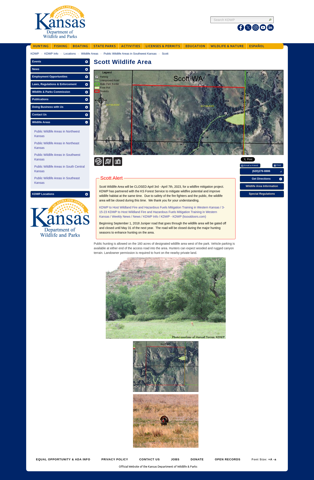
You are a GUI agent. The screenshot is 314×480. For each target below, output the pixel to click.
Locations (70, 53)
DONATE (197, 459)
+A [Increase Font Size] (270, 459)
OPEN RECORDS (227, 459)
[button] (60, 61)
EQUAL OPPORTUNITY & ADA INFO (63, 459)
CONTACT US (149, 459)
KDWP (35, 53)
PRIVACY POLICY (114, 459)
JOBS (175, 459)
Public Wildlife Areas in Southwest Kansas (130, 53)
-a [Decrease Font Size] (274, 459)
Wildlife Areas (89, 53)
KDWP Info (51, 53)
